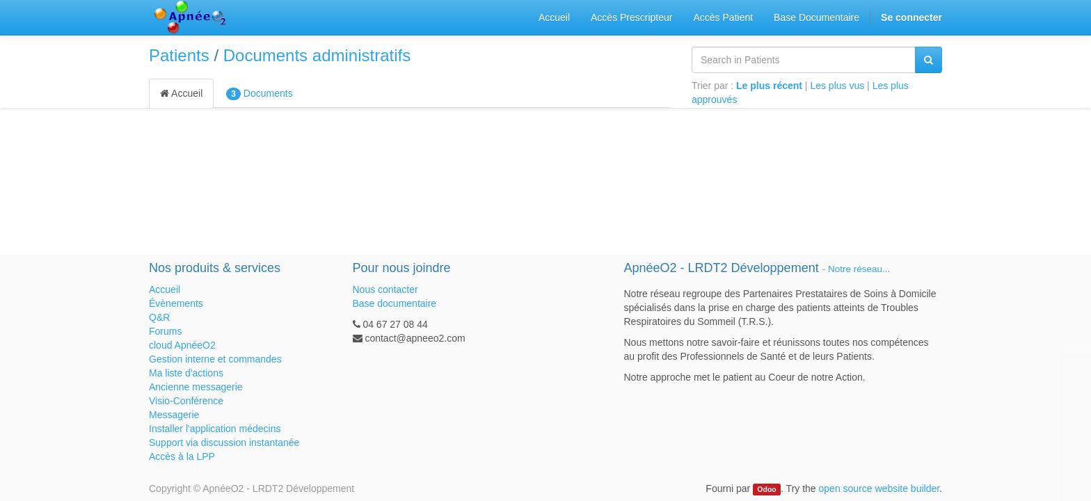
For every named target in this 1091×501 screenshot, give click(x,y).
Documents (259, 94)
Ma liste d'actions (186, 373)
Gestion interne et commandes (215, 359)
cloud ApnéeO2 (182, 345)
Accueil (181, 93)
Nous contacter (385, 289)
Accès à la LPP (182, 456)
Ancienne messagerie (196, 386)
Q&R (159, 317)
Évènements (176, 303)
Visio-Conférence (186, 400)
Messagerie (174, 414)
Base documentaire (395, 303)
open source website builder (879, 488)
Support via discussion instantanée (224, 442)
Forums (165, 331)
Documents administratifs (317, 55)
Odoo (766, 489)
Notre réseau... (859, 269)
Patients (179, 55)
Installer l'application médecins (214, 428)
